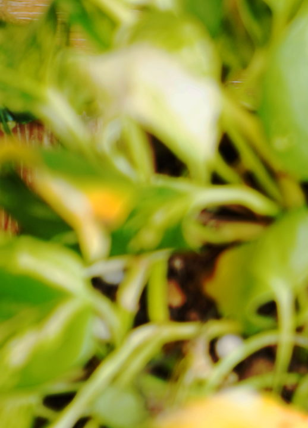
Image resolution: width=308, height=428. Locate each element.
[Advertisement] (154, 83)
